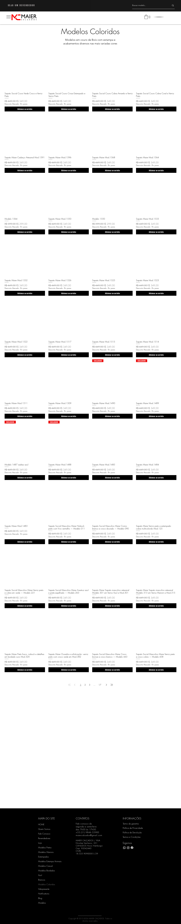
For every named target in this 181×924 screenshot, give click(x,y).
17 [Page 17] (100, 684)
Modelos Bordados (46, 870)
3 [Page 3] (89, 684)
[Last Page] (111, 684)
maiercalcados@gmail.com (89, 835)
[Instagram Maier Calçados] (128, 847)
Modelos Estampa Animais (47, 861)
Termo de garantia (131, 823)
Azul (40, 875)
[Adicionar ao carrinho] (25, 109)
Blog (40, 898)
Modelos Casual (45, 865)
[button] (8, 16)
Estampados (43, 856)
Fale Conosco (44, 833)
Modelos (42, 902)
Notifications (43, 893)
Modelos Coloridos (46, 884)
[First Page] (69, 684)
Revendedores (44, 838)
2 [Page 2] (85, 684)
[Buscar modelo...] (149, 5)
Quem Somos (44, 829)
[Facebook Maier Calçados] (132, 847)
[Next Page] (106, 684)
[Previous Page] (74, 684)
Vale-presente (43, 889)
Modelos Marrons (46, 852)
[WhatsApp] (124, 847)
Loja (40, 842)
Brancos (41, 879)
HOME (41, 824)
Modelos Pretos (44, 847)
